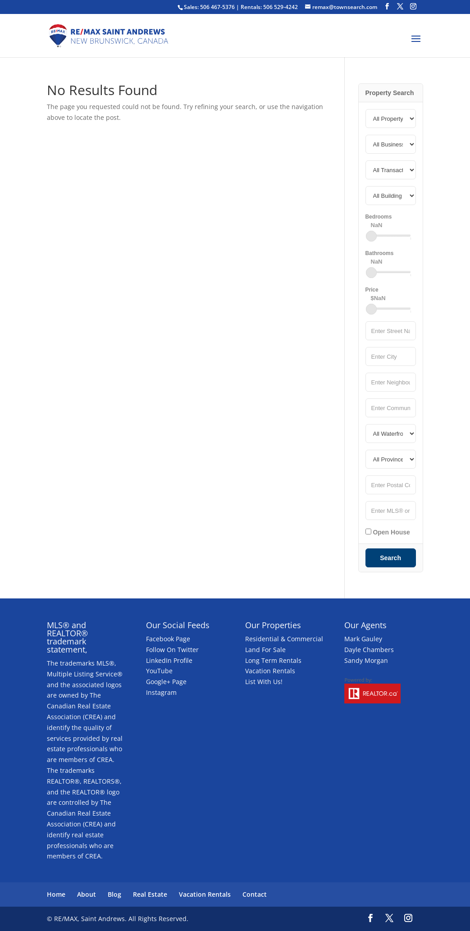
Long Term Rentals (273, 660)
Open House (387, 532)
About (86, 894)
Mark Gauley (363, 638)
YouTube (159, 670)
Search (390, 557)
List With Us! (264, 681)
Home (56, 894)
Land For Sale (265, 649)
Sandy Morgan (366, 660)
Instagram (161, 692)
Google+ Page (166, 681)
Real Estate (150, 894)
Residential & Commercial (284, 638)
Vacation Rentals (270, 670)
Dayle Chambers (369, 649)
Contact (254, 894)
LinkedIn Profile (169, 660)
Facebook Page (168, 638)
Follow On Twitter (172, 649)
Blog (114, 894)
